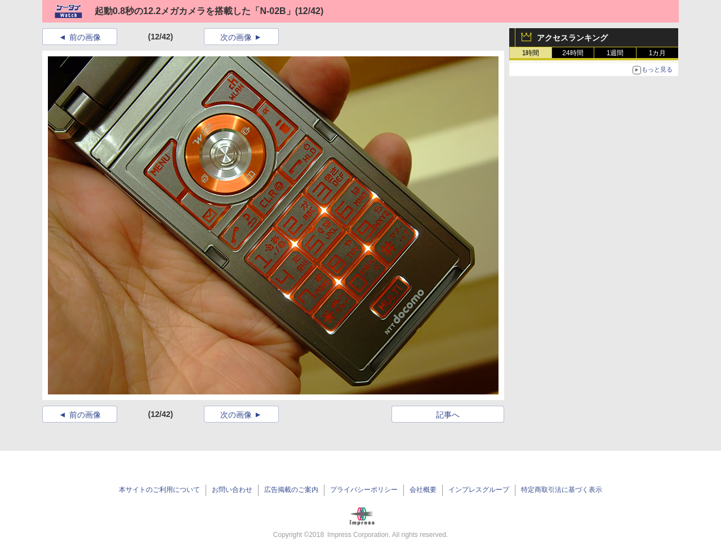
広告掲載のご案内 (291, 490)
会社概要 (423, 490)
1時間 (531, 53)
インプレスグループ (478, 490)
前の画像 (85, 37)
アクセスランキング (572, 37)
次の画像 (236, 37)
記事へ (448, 414)
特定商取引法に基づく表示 (561, 490)
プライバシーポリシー (364, 490)
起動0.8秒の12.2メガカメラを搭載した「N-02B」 (195, 11)
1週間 (615, 53)
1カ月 (657, 53)
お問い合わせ (232, 490)
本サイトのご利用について (159, 490)
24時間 (572, 53)
